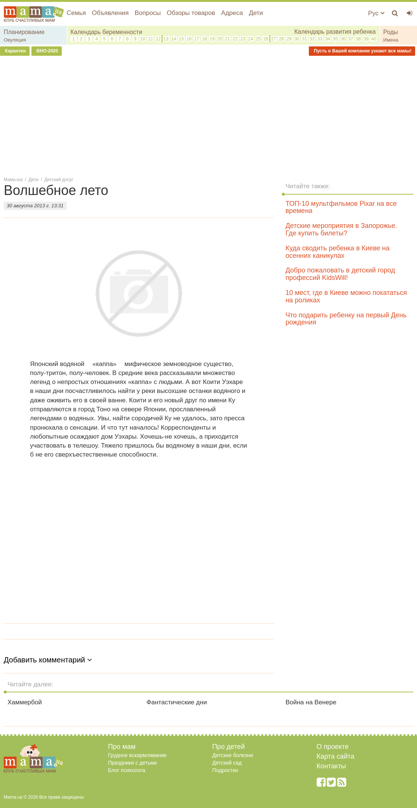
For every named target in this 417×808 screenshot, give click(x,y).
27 (273, 39)
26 (266, 39)
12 (158, 39)
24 (250, 39)
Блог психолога (127, 770)
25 (258, 39)
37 (350, 39)
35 (335, 39)
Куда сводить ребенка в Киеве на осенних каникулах (338, 251)
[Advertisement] (208, 115)
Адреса (232, 12)
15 (181, 39)
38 (358, 39)
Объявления (110, 12)
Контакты (331, 766)
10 (142, 39)
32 (312, 39)
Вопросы (148, 12)
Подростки (225, 770)
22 (235, 39)
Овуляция (15, 40)
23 (242, 39)
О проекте (333, 746)
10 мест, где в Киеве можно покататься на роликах (346, 296)
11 (150, 39)
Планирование (24, 32)
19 (212, 39)
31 (304, 39)
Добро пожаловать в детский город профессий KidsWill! (340, 273)
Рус (376, 13)
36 (343, 39)
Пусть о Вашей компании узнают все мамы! (362, 51)
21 (227, 39)
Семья (76, 12)
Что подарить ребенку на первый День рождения (346, 318)
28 (281, 39)
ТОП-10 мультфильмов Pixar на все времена (341, 207)
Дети (256, 12)
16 (188, 39)
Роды (390, 32)
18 (204, 39)
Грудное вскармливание (137, 755)
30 (296, 39)
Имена (390, 40)
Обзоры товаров (191, 12)
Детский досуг (59, 179)
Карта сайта (335, 756)
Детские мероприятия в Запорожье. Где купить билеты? (341, 229)
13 (166, 39)
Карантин (15, 51)
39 (365, 39)
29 (289, 39)
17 (196, 39)
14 (173, 39)
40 (373, 39)
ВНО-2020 (46, 51)
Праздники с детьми (132, 763)
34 (327, 39)
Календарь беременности (106, 32)
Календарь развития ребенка (335, 31)
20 (219, 39)
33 (319, 39)
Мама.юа (13, 179)
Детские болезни (232, 755)
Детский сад (227, 763)
